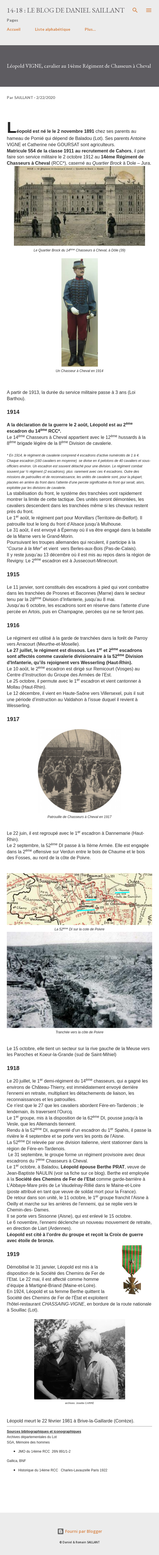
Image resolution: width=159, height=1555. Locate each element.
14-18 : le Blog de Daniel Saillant (66, 10)
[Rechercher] (135, 10)
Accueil (13, 29)
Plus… (90, 29)
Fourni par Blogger (79, 1531)
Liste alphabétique (52, 29)
